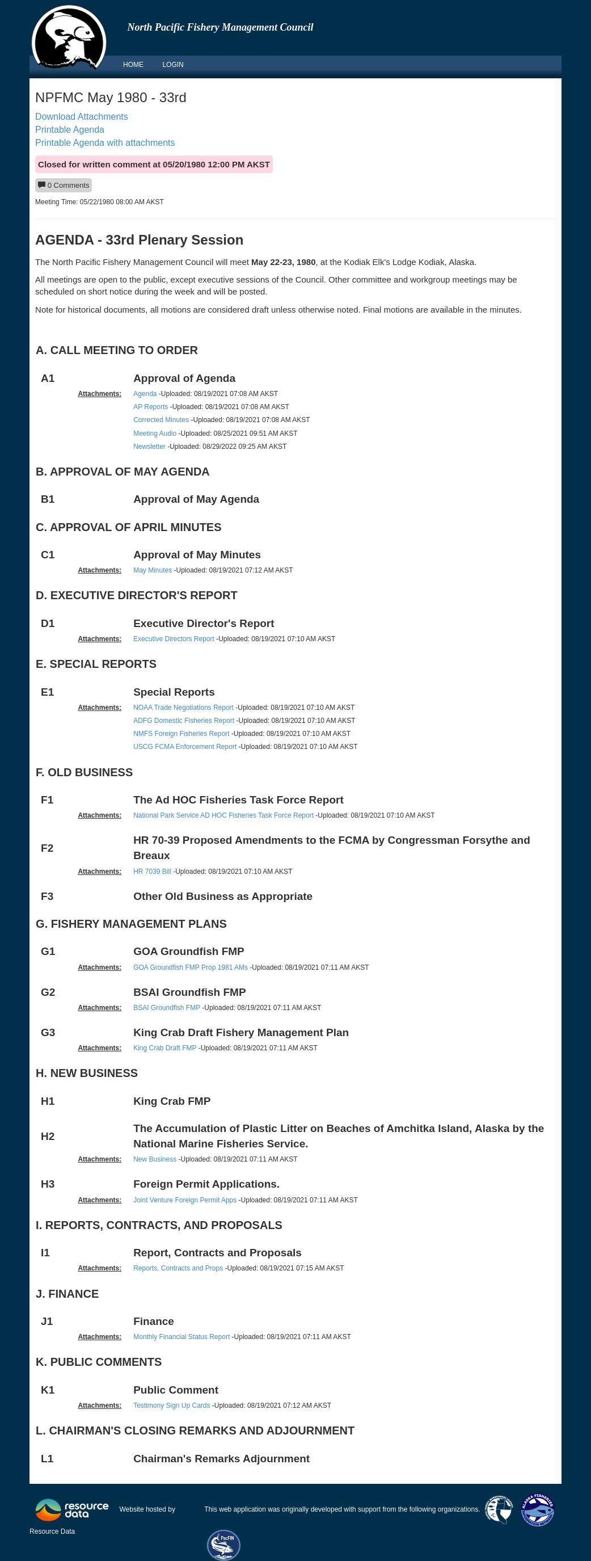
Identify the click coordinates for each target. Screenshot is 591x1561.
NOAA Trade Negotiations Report (184, 708)
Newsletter (149, 447)
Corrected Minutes (161, 420)
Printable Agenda (69, 129)
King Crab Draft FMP (164, 1048)
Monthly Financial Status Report (181, 1337)
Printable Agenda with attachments (105, 143)
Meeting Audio (154, 433)
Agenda (145, 394)
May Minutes (152, 570)
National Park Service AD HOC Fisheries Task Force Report (223, 815)
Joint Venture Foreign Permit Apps (185, 1200)
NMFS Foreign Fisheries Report (181, 734)
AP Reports (150, 407)
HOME (133, 65)
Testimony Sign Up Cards (171, 1405)
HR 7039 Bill (152, 872)
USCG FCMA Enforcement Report (185, 747)
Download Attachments (81, 116)
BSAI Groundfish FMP (166, 1008)
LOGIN (172, 65)
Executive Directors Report (173, 639)
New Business (154, 1159)
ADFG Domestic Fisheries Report (183, 721)
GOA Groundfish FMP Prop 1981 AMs (190, 967)
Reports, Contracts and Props (178, 1268)
